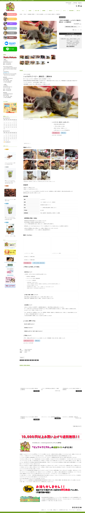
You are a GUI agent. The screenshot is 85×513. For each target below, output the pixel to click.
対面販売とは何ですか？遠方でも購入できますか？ (33, 331)
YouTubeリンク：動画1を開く (29, 256)
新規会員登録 (71, 10)
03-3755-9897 (59, 135)
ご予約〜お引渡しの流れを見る (38, 262)
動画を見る (63, 132)
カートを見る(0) (74, 35)
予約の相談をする (56, 132)
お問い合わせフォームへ (28, 340)
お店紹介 (30, 10)
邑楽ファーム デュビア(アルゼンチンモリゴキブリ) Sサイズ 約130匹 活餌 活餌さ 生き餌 (10, 218)
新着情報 (43, 10)
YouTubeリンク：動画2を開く (29, 259)
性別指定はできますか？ (28, 327)
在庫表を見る (68, 35)
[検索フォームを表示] (76, 6)
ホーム (23, 10)
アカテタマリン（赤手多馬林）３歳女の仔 (70, 416)
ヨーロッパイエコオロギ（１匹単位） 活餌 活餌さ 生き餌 (10, 164)
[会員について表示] (81, 6)
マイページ (57, 10)
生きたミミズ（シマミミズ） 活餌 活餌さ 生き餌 (10, 200)
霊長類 (33, 14)
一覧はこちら (77, 426)
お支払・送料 (37, 10)
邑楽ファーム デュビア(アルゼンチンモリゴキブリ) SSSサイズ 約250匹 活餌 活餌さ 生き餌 (10, 181)
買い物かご (50, 10)
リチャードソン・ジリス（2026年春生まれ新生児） (50, 416)
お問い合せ (78, 10)
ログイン (64, 10)
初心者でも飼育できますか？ (29, 324)
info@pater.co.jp (6, 72)
